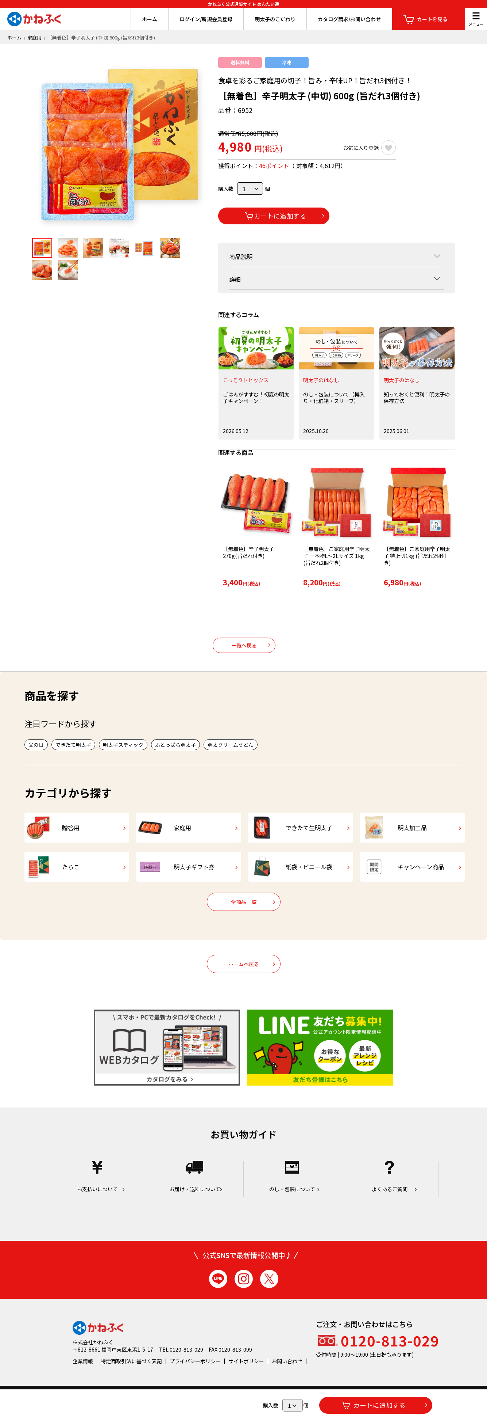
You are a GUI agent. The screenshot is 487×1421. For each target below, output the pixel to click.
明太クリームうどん (231, 744)
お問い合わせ (287, 1361)
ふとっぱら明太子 (175, 744)
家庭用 (34, 37)
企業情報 (83, 1361)
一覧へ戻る (244, 645)
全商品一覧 (243, 901)
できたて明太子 (73, 744)
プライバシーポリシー (195, 1361)
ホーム (149, 19)
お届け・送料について (194, 1177)
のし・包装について (292, 1177)
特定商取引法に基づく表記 (131, 1361)
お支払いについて (97, 1177)
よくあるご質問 (389, 1177)
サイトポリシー (246, 1361)
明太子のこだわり (275, 19)
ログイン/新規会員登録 (205, 19)
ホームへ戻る (243, 964)
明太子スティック (123, 744)
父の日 (36, 744)
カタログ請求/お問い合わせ (349, 19)
